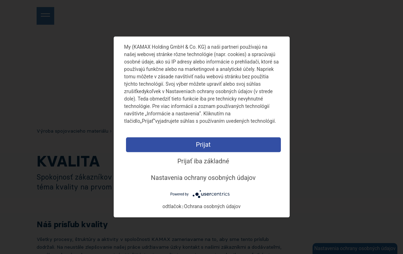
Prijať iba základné (203, 161)
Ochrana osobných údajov (212, 207)
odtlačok (172, 207)
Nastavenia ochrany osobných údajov (203, 177)
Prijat (203, 144)
